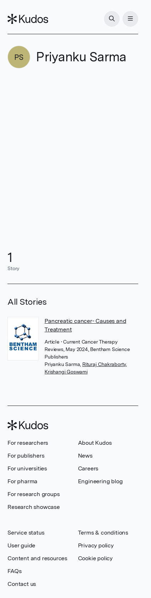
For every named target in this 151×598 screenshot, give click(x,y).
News (85, 455)
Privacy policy (96, 545)
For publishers (25, 455)
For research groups (33, 494)
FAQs (14, 571)
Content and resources (37, 558)
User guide (21, 545)
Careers (88, 468)
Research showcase (33, 507)
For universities (27, 468)
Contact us (21, 584)
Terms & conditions (103, 532)
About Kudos (95, 442)
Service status (25, 532)
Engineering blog (100, 481)
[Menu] (130, 19)
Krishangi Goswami (66, 372)
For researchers (27, 442)
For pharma (22, 481)
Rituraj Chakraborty (104, 364)
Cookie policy (95, 558)
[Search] (112, 19)
